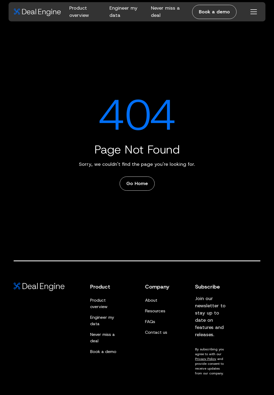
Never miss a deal (102, 338)
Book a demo (214, 12)
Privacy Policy (205, 359)
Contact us (156, 332)
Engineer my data (102, 321)
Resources (155, 311)
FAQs (150, 321)
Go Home (137, 183)
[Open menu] (253, 11)
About (151, 300)
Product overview (99, 303)
